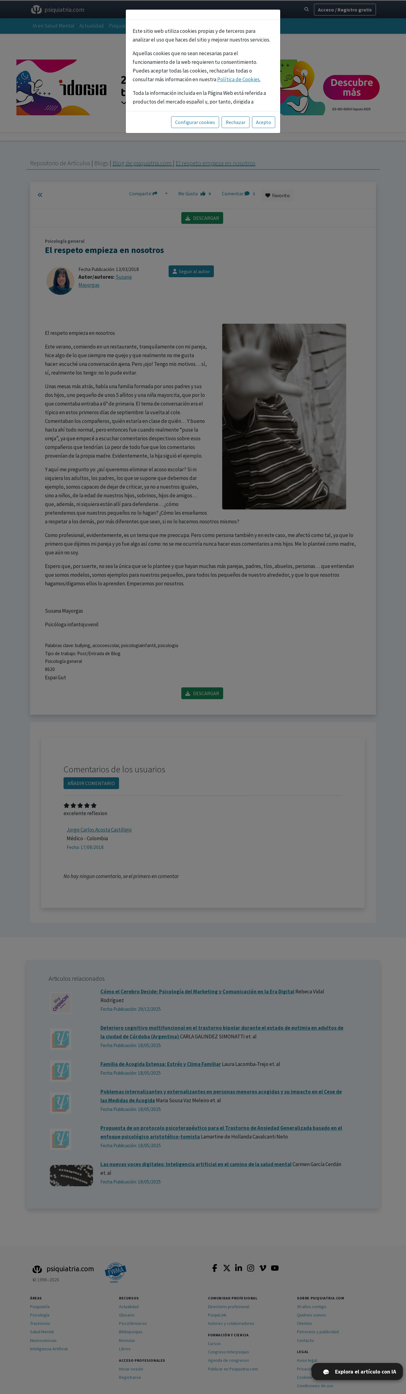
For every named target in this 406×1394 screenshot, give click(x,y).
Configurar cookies (195, 122)
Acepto (263, 122)
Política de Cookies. (239, 79)
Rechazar (235, 122)
